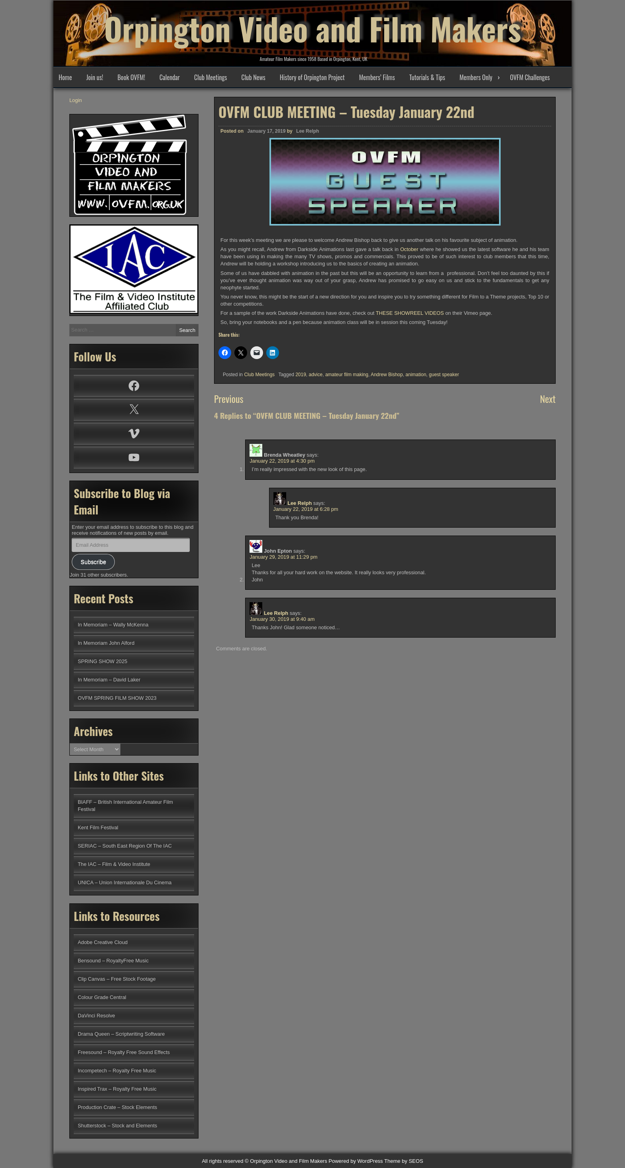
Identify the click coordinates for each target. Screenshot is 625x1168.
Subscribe (93, 562)
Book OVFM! (131, 77)
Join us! (94, 77)
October (409, 249)
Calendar (169, 77)
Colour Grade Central (102, 997)
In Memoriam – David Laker (109, 680)
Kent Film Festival (98, 827)
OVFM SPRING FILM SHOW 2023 (117, 698)
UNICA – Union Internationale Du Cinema (124, 882)
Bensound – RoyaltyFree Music (113, 961)
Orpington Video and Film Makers (312, 27)
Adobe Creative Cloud (103, 942)
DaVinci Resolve (96, 1016)
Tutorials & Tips (427, 77)
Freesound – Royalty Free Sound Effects (124, 1052)
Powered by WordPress (355, 1161)
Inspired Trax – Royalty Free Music (117, 1089)
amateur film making (346, 374)
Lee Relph (307, 131)
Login (75, 100)
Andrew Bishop (387, 374)
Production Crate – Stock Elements (117, 1107)
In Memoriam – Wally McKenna (113, 625)
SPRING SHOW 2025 (102, 661)
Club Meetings (210, 77)
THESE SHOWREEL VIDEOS (410, 313)
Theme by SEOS (403, 1161)
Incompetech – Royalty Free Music (117, 1071)
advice (316, 374)
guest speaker (444, 374)
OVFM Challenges (530, 77)
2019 (300, 374)
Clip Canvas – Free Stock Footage (117, 979)
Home (65, 77)
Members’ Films (377, 77)
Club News (253, 77)
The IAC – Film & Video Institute (114, 864)
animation (415, 374)
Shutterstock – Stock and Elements (117, 1126)
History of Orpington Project (312, 77)
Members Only (476, 77)
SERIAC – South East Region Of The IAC (125, 846)
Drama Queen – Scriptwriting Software (121, 1034)
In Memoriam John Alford (106, 643)
